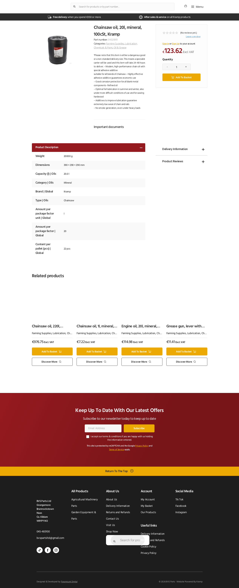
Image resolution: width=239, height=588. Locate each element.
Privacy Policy (141, 446)
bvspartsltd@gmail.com (50, 538)
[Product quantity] (176, 67)
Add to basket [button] (49, 351)
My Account (148, 499)
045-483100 (43, 531)
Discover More (49, 362)
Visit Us (110, 525)
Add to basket (183, 77)
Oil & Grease (120, 47)
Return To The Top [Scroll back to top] (116, 471)
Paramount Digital (69, 582)
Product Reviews (172, 161)
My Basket (147, 506)
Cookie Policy (148, 546)
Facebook (180, 506)
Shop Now (112, 531)
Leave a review (193, 36)
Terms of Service (116, 450)
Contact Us (112, 519)
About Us (111, 499)
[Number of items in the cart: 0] (185, 6)
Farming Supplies (115, 43)
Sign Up (175, 44)
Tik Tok (179, 499)
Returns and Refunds (118, 512)
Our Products (148, 512)
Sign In (165, 44)
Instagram (181, 512)
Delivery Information (175, 149)
